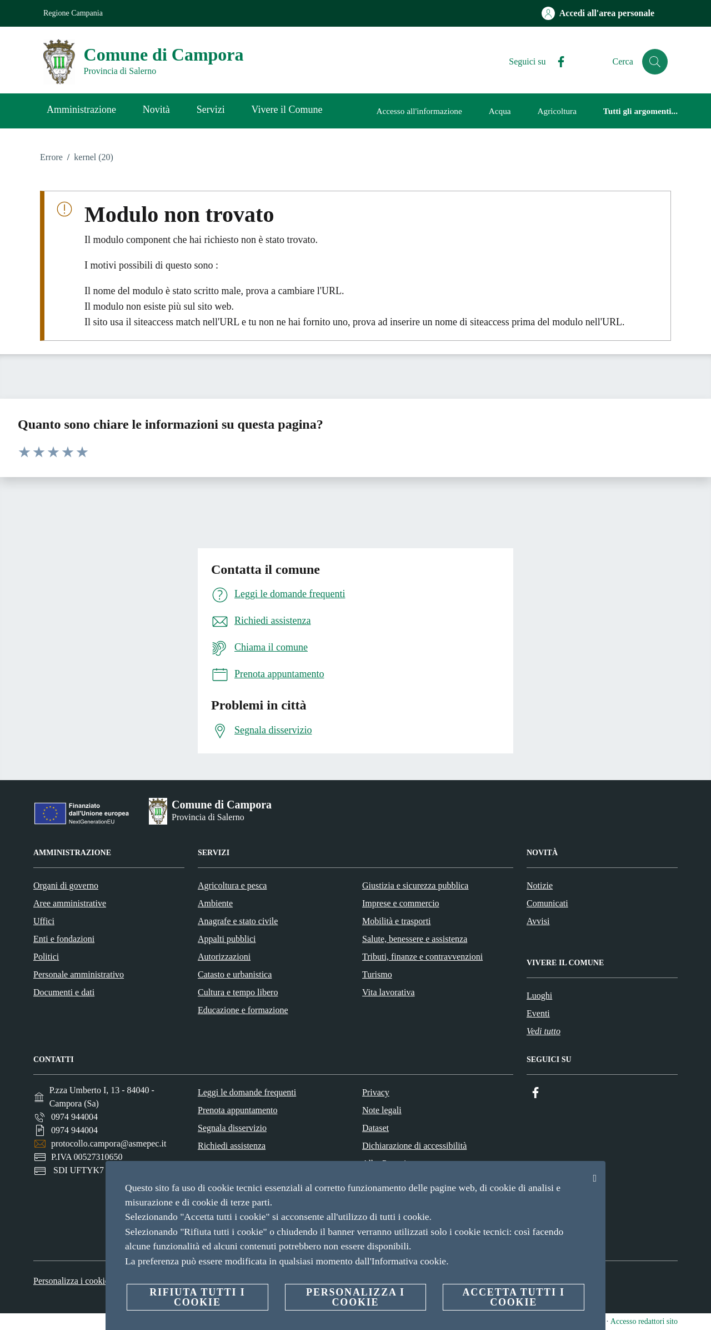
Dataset (375, 1128)
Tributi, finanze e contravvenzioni (422, 956)
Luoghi (539, 995)
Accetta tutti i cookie (513, 1297)
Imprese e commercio (400, 903)
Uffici (43, 921)
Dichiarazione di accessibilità (414, 1145)
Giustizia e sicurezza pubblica (415, 885)
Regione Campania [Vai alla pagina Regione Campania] (73, 13)
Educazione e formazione (243, 1010)
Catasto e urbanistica (235, 974)
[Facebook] (556, 62)
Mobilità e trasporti (396, 921)
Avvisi (538, 921)
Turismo (377, 974)
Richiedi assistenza (232, 1145)
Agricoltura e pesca (232, 885)
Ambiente (215, 903)
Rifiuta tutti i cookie (197, 1297)
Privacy (375, 1092)
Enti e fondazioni (63, 939)
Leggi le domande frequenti (247, 1092)
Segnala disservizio (232, 1128)
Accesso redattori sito (644, 1321)
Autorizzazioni (224, 956)
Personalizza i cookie (71, 1281)
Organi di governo (65, 885)
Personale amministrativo (78, 974)
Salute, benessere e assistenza (414, 939)
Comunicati (547, 903)
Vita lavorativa (388, 992)
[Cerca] (654, 61)
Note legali (382, 1110)
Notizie (540, 885)
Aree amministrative (69, 903)
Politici (46, 956)
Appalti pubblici (227, 939)
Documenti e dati (63, 992)
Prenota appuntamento (238, 1110)
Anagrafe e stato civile (238, 921)
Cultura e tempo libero (238, 992)
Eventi (538, 1013)
